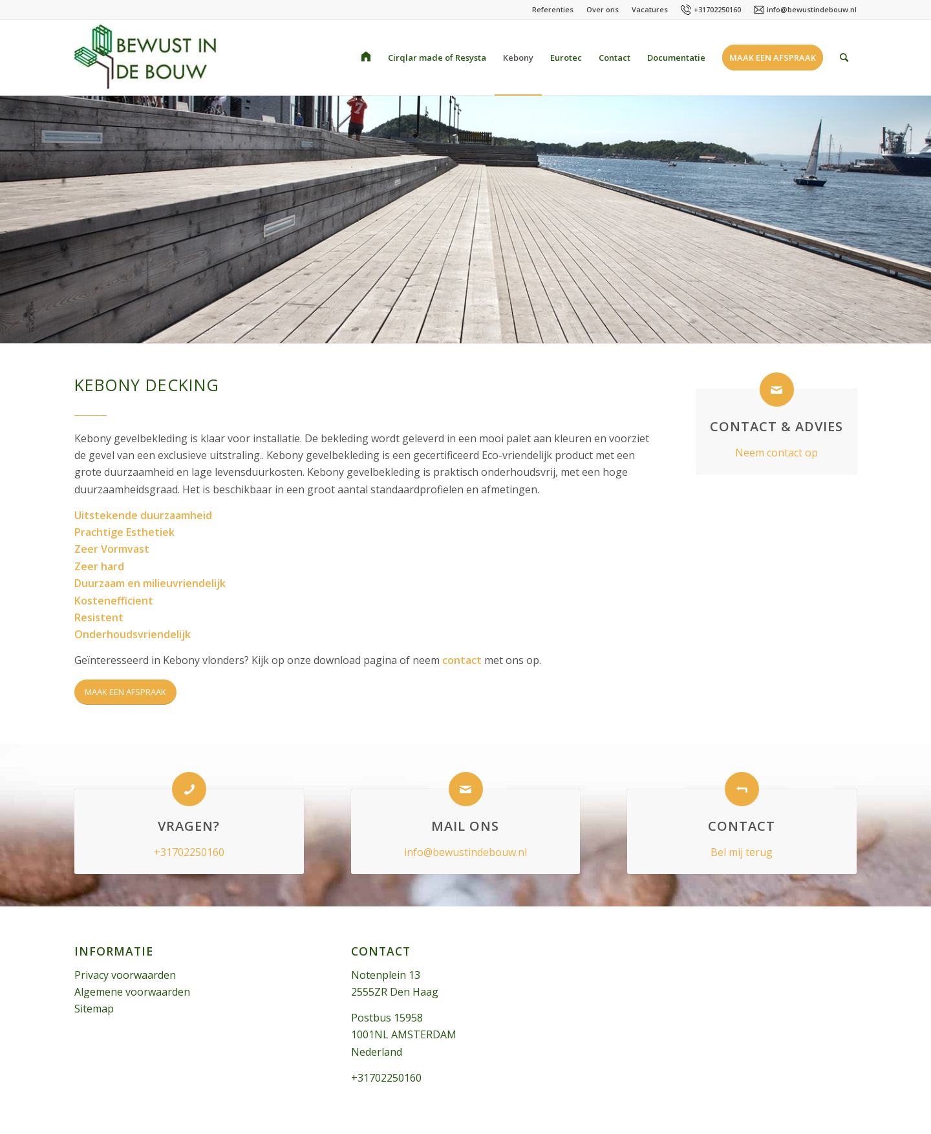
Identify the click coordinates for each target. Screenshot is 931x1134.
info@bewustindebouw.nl (812, 9)
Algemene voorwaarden (132, 992)
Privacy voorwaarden (125, 975)
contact (462, 660)
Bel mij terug (742, 852)
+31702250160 (717, 9)
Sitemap (94, 1008)
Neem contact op (776, 452)
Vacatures (650, 9)
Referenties (552, 9)
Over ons (602, 9)
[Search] (844, 57)
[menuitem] (366, 57)
